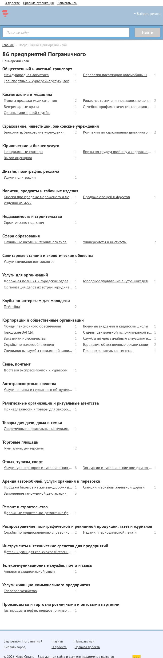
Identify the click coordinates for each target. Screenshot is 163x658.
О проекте (12, 3)
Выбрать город (15, 647)
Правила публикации (38, 3)
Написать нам (67, 3)
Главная (8, 45)
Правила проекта (87, 647)
